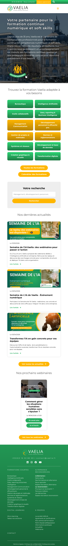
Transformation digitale (48, 156)
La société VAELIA (41, 516)
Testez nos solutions (14, 518)
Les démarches (40, 493)
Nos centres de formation (44, 521)
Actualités (38, 527)
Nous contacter (29, 2)
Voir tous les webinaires (34, 437)
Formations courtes (18, 470)
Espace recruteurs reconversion (46, 495)
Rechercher (34, 201)
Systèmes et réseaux (20, 146)
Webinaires (39, 529)
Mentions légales (18, 544)
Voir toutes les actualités (34, 364)
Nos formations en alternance (46, 480)
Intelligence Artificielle (48, 104)
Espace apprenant (43, 2)
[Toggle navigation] (58, 8)
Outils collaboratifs (20, 114)
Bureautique (20, 104)
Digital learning (16, 510)
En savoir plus (34, 420)
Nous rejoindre (40, 482)
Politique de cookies (48, 544)
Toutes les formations (34, 168)
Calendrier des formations (34, 174)
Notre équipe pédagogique (45, 523)
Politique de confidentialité (33, 544)
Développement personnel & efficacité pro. (47, 125)
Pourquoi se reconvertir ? (44, 489)
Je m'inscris (34, 425)
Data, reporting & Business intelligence (47, 114)
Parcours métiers (41, 491)
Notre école (39, 478)
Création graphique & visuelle (20, 156)
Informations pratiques (43, 525)
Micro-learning (12, 516)
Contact (11, 533)
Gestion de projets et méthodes (20, 136)
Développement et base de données (47, 146)
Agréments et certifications (45, 518)
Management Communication (20, 125)
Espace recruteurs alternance (45, 485)
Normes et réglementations (48, 136)
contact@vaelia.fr (46, 458)
